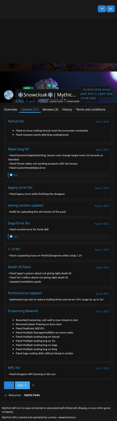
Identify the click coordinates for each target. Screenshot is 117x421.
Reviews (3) (50, 109)
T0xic (21, 101)
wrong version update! (25, 205)
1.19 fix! (14, 249)
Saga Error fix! (19, 223)
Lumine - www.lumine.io (62, 417)
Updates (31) (30, 109)
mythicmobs (56, 101)
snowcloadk (72, 101)
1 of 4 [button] (9, 385)
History (67, 109)
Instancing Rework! (23, 311)
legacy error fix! (20, 187)
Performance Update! (25, 293)
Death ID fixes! (19, 267)
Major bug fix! (18, 149)
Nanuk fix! (16, 121)
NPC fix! (14, 367)
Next (22, 385)
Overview (10, 109)
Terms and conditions (90, 109)
